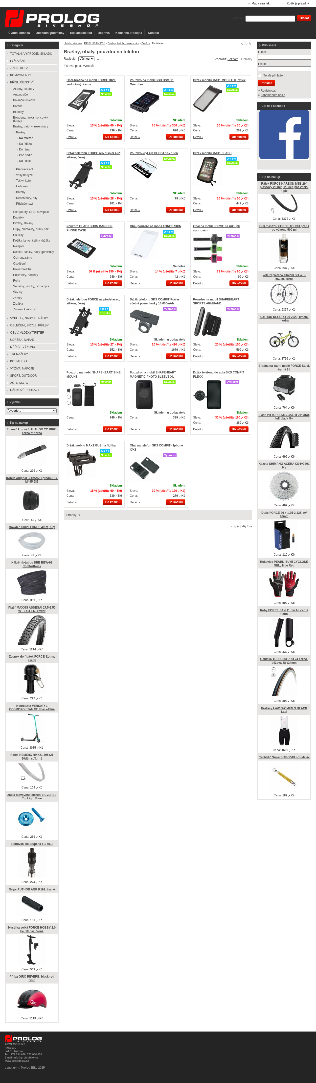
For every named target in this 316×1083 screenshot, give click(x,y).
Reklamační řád (81, 33)
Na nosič (25, 161)
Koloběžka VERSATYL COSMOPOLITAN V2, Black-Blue (32, 707)
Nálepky (18, 246)
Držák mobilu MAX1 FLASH (212, 153)
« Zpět (235, 526)
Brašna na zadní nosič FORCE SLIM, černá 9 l (284, 367)
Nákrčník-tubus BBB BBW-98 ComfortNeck (31, 564)
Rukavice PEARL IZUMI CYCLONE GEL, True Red (284, 563)
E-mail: (262, 52)
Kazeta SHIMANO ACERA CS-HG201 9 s (284, 465)
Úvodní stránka (19, 33)
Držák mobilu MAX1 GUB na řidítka (91, 445)
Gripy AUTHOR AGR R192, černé (32, 889)
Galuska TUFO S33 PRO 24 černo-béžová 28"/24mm (284, 661)
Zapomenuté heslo (273, 95)
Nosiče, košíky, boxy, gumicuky (33, 252)
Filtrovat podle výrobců (79, 66)
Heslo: (262, 64)
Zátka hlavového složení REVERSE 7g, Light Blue (32, 796)
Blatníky (18, 112)
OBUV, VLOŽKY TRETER (27, 332)
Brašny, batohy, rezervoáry (123, 43)
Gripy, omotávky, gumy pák (31, 229)
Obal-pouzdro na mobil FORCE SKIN (155, 226)
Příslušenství (24, 203)
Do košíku (112, 137)
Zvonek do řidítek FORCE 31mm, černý (32, 658)
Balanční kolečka (24, 100)
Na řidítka (25, 144)
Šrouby (18, 292)
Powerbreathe (22, 269)
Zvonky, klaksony (24, 309)
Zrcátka (18, 303)
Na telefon (26, 138)
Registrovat (268, 90)
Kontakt (153, 33)
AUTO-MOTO (19, 383)
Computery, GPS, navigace (31, 212)
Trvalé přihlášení (274, 75)
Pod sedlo (25, 155)
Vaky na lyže (24, 175)
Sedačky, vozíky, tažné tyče (31, 286)
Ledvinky (22, 186)
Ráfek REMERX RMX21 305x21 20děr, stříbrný (31, 756)
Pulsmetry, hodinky (25, 275)
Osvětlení (19, 263)
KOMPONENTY (20, 75)
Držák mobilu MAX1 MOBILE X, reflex (219, 80)
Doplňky (18, 217)
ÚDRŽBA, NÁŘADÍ (22, 340)
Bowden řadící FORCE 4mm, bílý (32, 527)
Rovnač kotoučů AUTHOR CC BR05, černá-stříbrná (31, 431)
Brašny (145, 43)
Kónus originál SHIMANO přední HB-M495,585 (32, 480)
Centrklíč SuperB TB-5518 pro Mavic (284, 757)
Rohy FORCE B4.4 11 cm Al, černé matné (284, 612)
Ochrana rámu (22, 257)
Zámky (17, 298)
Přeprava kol (24, 169)
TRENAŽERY (19, 354)
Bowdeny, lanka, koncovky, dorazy (30, 119)
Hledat (304, 18)
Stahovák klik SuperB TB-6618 (32, 844)
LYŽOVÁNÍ (17, 61)
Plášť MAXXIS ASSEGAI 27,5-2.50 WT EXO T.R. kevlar (32, 609)
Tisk (249, 526)
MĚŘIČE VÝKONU (22, 347)
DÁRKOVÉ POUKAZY (25, 390)
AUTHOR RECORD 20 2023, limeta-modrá (284, 318)
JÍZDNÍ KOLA (19, 68)
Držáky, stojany (23, 223)
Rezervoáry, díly (26, 198)
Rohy (16, 280)
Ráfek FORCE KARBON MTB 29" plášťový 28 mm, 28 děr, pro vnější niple (284, 187)
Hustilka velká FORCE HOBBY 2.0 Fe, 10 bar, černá (32, 929)
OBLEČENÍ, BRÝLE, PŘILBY (29, 325)
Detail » (72, 137)
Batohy (20, 192)
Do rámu (24, 149)
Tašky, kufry (23, 180)
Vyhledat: (237, 18)
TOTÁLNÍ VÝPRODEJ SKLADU (31, 53)
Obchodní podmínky (50, 33)
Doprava (104, 33)
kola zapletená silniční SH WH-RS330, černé (284, 277)
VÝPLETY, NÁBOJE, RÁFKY (29, 318)
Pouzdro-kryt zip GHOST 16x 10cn (154, 153)
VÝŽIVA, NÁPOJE (22, 368)
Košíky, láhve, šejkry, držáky (31, 240)
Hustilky (18, 235)
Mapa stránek (261, 3)
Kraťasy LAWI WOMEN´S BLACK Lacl (284, 710)
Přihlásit (266, 83)
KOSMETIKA (18, 361)
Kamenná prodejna (128, 33)
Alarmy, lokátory (23, 89)
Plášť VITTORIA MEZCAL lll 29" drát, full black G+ (284, 416)
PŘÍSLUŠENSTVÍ (94, 43)
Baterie (18, 106)
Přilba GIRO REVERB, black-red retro (32, 978)
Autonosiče (20, 94)
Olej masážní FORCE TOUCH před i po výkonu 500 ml (284, 228)
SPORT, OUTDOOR (23, 375)
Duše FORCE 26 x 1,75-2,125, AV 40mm (284, 514)
